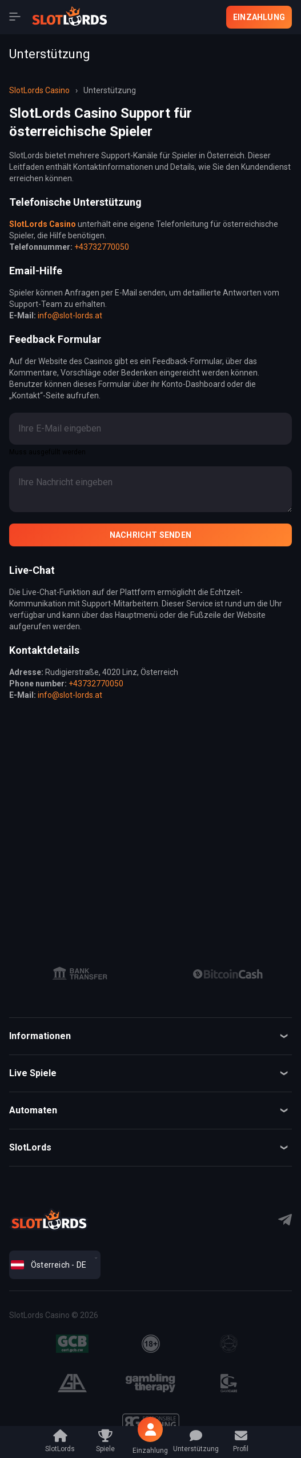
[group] (80, 974)
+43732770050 (101, 246)
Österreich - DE (48, 1264)
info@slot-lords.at (70, 315)
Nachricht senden (150, 535)
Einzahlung (259, 17)
